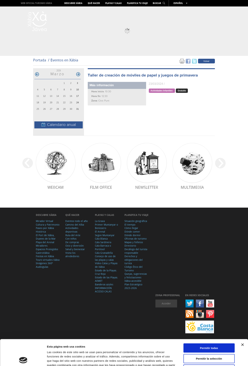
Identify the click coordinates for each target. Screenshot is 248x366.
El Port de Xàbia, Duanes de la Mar (46, 236)
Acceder (166, 303)
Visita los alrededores (72, 254)
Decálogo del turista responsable (135, 250)
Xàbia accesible (132, 280)
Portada (39, 60)
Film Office (101, 187)
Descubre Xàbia (73, 3)
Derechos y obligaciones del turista (133, 259)
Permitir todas (209, 322)
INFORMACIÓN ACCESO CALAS (103, 289)
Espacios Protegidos (47, 249)
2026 (58, 70)
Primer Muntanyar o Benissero (106, 226)
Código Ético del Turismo (133, 268)
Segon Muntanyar (105, 235)
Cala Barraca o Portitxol (103, 247)
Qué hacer (94, 3)
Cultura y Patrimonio (47, 224)
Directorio (130, 245)
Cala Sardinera (103, 242)
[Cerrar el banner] (242, 319)
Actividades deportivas (71, 229)
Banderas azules (104, 284)
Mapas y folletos (133, 242)
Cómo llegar (131, 228)
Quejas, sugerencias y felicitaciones (135, 275)
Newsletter (146, 187)
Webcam (55, 187)
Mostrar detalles (193, 358)
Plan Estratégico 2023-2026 (133, 286)
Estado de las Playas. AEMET (106, 279)
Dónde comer (132, 231)
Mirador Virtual (44, 221)
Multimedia (192, 187)
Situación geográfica (135, 221)
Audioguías (42, 266)
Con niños (70, 238)
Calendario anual (58, 124)
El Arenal (100, 231)
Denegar (209, 343)
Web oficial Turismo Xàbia (36, 3)
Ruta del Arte (72, 235)
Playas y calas (113, 3)
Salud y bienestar (75, 249)
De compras (72, 242)
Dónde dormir (132, 235)
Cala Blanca (101, 238)
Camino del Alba (74, 224)
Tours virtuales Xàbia (47, 259)
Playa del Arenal (45, 242)
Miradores (41, 245)
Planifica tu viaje (137, 3)
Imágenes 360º (44, 263)
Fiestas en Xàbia (45, 256)
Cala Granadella (104, 252)
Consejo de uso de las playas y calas (105, 257)
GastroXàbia (42, 252)
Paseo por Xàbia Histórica (45, 229)
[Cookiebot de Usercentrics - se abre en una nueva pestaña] (23, 359)
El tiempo (129, 224)
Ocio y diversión (74, 245)
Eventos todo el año (76, 221)
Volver (206, 61)
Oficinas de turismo (135, 238)
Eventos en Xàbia (64, 60)
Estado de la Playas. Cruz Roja (106, 272)
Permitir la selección (209, 332)
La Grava (100, 221)
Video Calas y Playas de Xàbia (106, 264)
